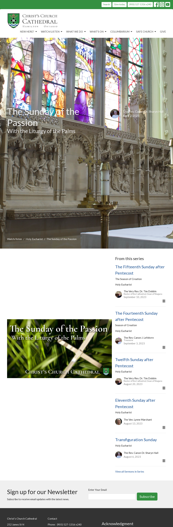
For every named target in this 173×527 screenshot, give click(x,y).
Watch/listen (14, 238)
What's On (98, 31)
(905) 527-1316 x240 (140, 4)
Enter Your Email (97, 489)
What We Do (76, 31)
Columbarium (121, 31)
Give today (119, 4)
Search (106, 4)
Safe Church (146, 31)
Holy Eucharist (34, 238)
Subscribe (147, 496)
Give (163, 31)
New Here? (29, 31)
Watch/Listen (52, 31)
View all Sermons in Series (129, 471)
